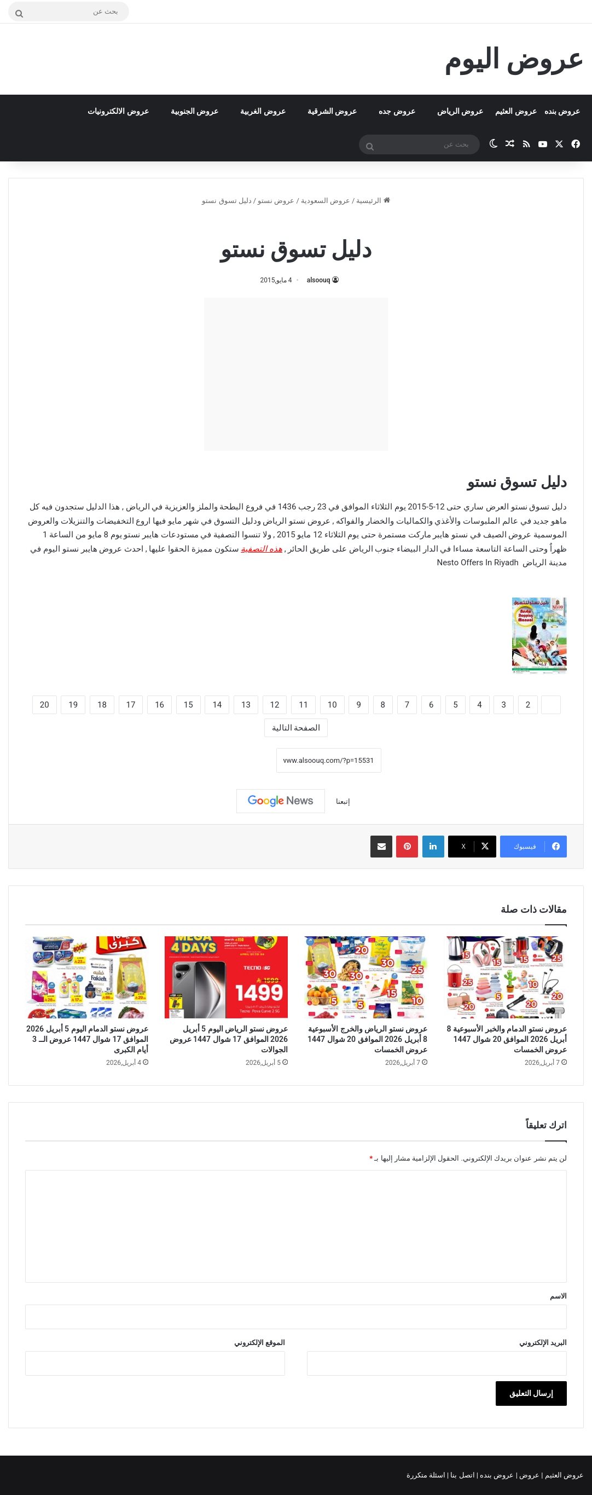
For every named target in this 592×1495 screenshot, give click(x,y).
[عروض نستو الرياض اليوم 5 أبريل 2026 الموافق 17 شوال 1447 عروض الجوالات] (226, 977)
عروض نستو (276, 200)
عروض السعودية (325, 200)
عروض (529, 1475)
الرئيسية (373, 200)
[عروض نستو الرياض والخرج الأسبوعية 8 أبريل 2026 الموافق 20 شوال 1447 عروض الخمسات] (365, 977)
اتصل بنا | (462, 1475)
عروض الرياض (460, 111)
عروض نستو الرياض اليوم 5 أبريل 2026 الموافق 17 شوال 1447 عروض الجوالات (229, 1039)
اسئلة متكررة (427, 1475)
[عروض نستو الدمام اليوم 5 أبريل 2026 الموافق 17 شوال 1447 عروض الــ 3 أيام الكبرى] (86, 977)
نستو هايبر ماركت (438, 535)
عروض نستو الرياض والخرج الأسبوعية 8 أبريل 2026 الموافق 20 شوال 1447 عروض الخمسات (367, 1039)
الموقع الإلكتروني (259, 1342)
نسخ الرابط (242, 760)
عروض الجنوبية (194, 111)
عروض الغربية (262, 111)
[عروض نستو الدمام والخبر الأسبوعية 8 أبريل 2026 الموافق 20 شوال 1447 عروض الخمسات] (505, 977)
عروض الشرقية (332, 111)
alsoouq (318, 280)
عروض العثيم (515, 111)
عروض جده (397, 111)
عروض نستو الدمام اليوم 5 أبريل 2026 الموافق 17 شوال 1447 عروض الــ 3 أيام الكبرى (87, 1039)
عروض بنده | (496, 1475)
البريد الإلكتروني (543, 1342)
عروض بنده (562, 111)
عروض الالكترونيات (118, 111)
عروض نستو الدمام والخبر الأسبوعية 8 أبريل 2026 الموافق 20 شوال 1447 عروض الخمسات (507, 1039)
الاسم (558, 1296)
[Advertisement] (296, 374)
